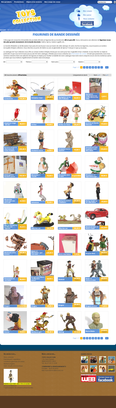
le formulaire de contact (79, 54)
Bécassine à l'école (35, 175)
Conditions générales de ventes (14, 362)
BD (4, 62)
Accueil (3, 30)
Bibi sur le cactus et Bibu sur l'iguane (10, 226)
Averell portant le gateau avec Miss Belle (91, 149)
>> (107, 67)
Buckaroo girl (36, 332)
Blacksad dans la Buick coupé (92, 227)
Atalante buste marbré (64, 150)
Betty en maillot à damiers (65, 201)
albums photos (86, 354)
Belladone (35, 202)
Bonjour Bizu (90, 253)
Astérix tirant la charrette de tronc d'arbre (10, 149)
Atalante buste (37, 151)
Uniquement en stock (81, 75)
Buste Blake (90, 331)
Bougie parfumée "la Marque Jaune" (37, 278)
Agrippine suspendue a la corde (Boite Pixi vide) (92, 96)
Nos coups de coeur (52, 2)
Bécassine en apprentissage (91, 175)
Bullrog (61, 332)
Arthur (34, 125)
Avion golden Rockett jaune (9, 175)
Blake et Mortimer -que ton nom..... (36, 252)
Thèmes (28, 62)
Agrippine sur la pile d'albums (64, 98)
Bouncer (62, 279)
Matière (80, 62)
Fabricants (54, 62)
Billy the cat (35, 228)
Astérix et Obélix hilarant (92, 124)
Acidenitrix (8, 99)
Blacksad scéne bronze (10, 253)
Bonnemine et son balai (9, 279)
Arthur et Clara (64, 125)
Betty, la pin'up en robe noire (91, 201)
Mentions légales (9, 364)
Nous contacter (9, 357)
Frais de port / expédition (12, 359)
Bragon (7, 306)
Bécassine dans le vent (64, 175)
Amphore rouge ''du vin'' (10, 124)
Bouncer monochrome (91, 279)
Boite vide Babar (65, 254)
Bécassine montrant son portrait (9, 200)
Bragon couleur (91, 306)
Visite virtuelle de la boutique (13, 366)
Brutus (6, 332)
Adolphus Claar (37, 98)
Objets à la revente (34, 2)
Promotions (19, 2)
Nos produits (6, 2)
